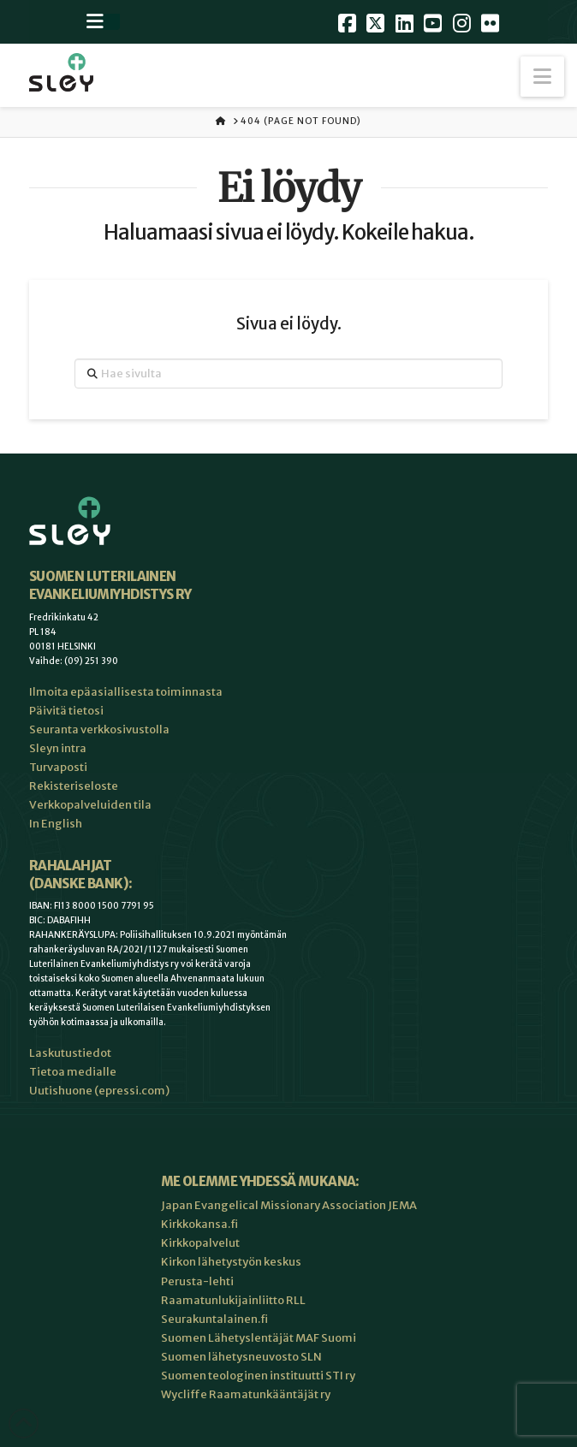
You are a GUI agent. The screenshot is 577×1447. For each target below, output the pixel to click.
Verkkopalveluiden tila (90, 805)
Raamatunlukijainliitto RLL (233, 1300)
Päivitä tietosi (66, 710)
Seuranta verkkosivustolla (99, 729)
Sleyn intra (57, 748)
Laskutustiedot (70, 1053)
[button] (542, 76)
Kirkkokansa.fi (199, 1224)
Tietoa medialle (72, 1071)
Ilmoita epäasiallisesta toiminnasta (126, 692)
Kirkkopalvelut (200, 1243)
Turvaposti (58, 767)
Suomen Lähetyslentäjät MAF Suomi (258, 1338)
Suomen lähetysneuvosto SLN (241, 1356)
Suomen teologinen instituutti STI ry (258, 1375)
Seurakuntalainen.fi (214, 1319)
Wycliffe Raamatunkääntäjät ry (245, 1394)
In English (55, 823)
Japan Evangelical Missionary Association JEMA (289, 1205)
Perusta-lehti (197, 1281)
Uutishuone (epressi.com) (99, 1090)
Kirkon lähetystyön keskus (231, 1261)
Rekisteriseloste (73, 786)
